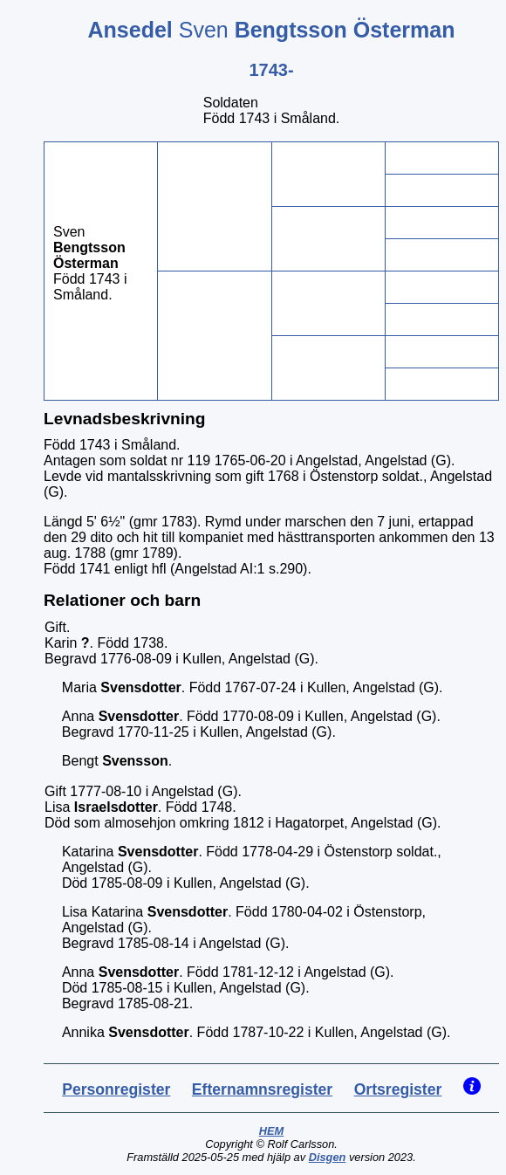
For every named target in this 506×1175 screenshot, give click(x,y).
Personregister (116, 1089)
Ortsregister (398, 1089)
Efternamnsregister (262, 1089)
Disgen (327, 1157)
